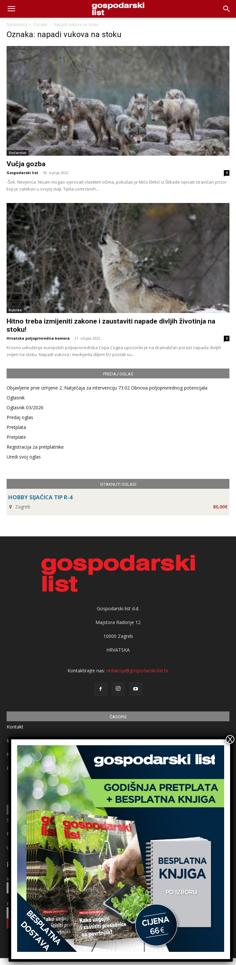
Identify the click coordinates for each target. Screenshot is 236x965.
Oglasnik (16, 397)
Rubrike (15, 310)
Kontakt (15, 727)
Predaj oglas (20, 417)
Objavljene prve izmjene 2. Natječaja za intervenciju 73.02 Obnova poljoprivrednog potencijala (107, 388)
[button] (227, 9)
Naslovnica (17, 24)
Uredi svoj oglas (24, 457)
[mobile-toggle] (11, 9)
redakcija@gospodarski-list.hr (137, 670)
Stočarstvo (17, 152)
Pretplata (16, 427)
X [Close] (230, 739)
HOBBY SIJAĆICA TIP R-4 (40, 497)
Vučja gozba (26, 164)
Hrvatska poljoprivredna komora (38, 338)
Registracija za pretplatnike (35, 447)
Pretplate (16, 437)
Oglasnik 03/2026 (25, 407)
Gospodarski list (22, 172)
